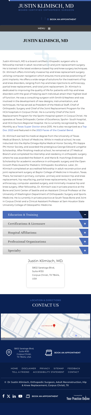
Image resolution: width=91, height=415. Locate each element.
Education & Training (23, 214)
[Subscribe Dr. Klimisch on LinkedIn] (14, 396)
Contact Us (45, 305)
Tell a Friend (20, 372)
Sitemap (59, 368)
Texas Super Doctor (28, 126)
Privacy (45, 368)
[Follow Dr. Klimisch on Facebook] (3, 396)
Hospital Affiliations (22, 232)
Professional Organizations (27, 241)
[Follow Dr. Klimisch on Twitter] (9, 396)
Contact (73, 372)
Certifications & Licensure (26, 223)
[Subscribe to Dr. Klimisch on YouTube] (20, 396)
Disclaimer (29, 368)
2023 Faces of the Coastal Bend (54, 130)
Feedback (74, 368)
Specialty (14, 250)
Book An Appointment (67, 352)
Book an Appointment (63, 19)
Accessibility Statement (48, 372)
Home (14, 368)
